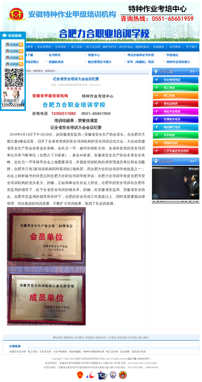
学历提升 (90, 337)
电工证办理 (112, 351)
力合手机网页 (60, 351)
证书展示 (79, 337)
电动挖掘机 (75, 351)
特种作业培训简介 (178, 62)
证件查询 (174, 46)
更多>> (193, 71)
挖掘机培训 (56, 62)
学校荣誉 (27, 46)
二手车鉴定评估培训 (176, 150)
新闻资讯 (38, 70)
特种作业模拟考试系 (93, 351)
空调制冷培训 (172, 119)
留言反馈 (122, 337)
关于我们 (191, 46)
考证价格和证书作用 (140, 55)
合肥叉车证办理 (17, 351)
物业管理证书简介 (100, 62)
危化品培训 (171, 103)
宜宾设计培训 (139, 351)
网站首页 (58, 337)
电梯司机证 (142, 46)
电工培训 (76, 46)
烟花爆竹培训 (172, 127)
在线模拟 (158, 46)
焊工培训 (169, 95)
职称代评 (100, 337)
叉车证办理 (45, 351)
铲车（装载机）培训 (140, 62)
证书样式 (55, 55)
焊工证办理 (93, 46)
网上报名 (143, 337)
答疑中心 (94, 55)
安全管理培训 (44, 48)
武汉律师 (125, 351)
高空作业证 (126, 46)
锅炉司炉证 (109, 46)
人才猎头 (111, 337)
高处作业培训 (172, 111)
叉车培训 (60, 46)
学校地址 (172, 55)
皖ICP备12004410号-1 (139, 358)
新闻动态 (50, 70)
